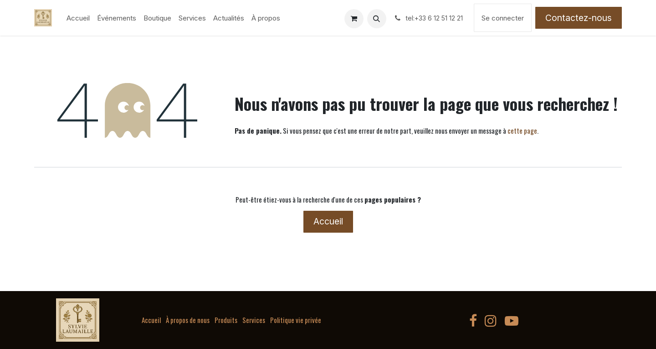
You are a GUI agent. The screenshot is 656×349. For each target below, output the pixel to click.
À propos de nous (188, 320)
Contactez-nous (578, 17)
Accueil (328, 221)
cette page (522, 130)
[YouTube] (511, 320)
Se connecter (503, 18)
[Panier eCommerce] (354, 18)
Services (253, 320)
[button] (376, 18)
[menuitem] (78, 18)
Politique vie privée (295, 320)
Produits (226, 320)
